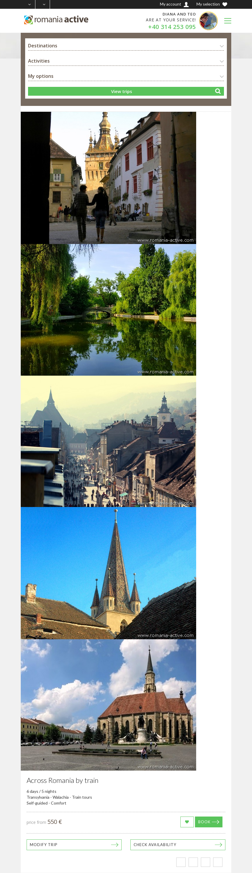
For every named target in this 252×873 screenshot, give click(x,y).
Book (204, 821)
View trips (121, 91)
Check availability (155, 844)
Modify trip (44, 844)
